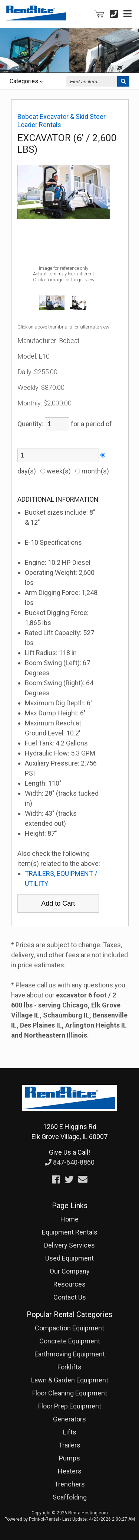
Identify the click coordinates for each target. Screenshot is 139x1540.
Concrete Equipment (69, 1341)
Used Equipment (69, 1258)
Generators (69, 1419)
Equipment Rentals (69, 1232)
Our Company (70, 1271)
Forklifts (69, 1367)
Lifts (69, 1432)
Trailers (69, 1445)
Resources (69, 1284)
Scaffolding (70, 1497)
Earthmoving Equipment (69, 1354)
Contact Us (69, 1297)
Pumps (69, 1458)
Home (69, 1219)
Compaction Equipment (69, 1328)
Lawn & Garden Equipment (69, 1380)
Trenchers (69, 1484)
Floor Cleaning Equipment (69, 1393)
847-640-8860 (70, 1162)
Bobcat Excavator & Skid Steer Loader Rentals (61, 121)
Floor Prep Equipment (69, 1406)
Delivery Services (69, 1245)
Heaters (70, 1471)
